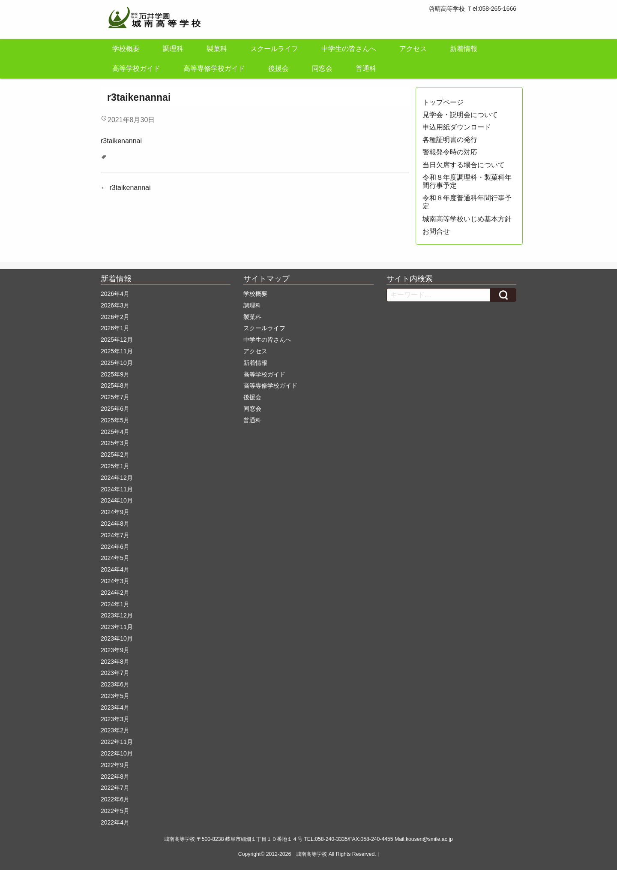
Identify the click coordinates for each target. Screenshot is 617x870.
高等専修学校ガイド (214, 68)
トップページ (443, 102)
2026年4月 (115, 293)
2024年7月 (115, 535)
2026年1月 (115, 328)
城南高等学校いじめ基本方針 (467, 219)
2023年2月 (115, 730)
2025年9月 (115, 374)
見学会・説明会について (460, 114)
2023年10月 (117, 638)
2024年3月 (115, 581)
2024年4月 (115, 569)
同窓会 (322, 68)
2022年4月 (115, 822)
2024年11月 (117, 489)
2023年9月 (115, 650)
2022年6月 (115, 799)
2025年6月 (115, 408)
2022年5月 (115, 810)
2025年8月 (115, 385)
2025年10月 (117, 362)
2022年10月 (117, 753)
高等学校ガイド (136, 68)
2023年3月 (115, 719)
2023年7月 (115, 672)
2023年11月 (117, 626)
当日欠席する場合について (463, 165)
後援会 (278, 68)
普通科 (366, 68)
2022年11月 (117, 741)
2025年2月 (115, 454)
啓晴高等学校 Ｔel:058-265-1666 (472, 8)
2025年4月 (115, 431)
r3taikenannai (121, 140)
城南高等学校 (311, 854)
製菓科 (217, 48)
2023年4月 (115, 707)
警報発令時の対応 (449, 152)
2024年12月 (117, 477)
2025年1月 (115, 466)
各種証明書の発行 (449, 139)
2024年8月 (115, 523)
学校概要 (126, 48)
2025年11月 (117, 351)
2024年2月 (115, 592)
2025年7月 (115, 397)
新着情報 (463, 48)
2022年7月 (115, 787)
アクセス (413, 48)
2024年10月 (117, 500)
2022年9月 (115, 765)
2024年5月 (115, 557)
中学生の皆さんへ (348, 48)
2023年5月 (115, 695)
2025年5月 (115, 420)
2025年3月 (115, 443)
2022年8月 (115, 776)
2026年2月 (115, 316)
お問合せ (436, 231)
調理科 (173, 48)
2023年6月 (115, 684)
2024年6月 (115, 546)
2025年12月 (117, 339)
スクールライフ (274, 48)
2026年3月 (115, 305)
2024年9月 (115, 512)
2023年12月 (117, 615)
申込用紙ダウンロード (456, 127)
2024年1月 (115, 604)
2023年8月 (115, 661)
